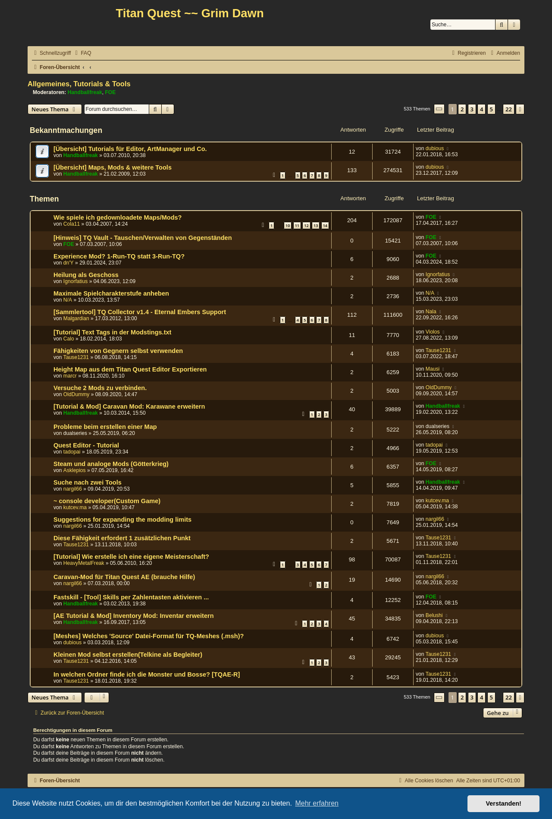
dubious (435, 148)
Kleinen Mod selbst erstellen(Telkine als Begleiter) (127, 654)
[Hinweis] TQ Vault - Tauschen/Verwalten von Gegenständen (142, 237)
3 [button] (472, 109)
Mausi (432, 369)
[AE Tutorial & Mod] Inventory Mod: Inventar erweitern (133, 615)
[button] (439, 109)
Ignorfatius (75, 281)
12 (306, 225)
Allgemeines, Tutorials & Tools (79, 84)
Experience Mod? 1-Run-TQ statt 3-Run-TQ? (119, 256)
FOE (110, 92)
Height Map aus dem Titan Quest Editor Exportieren (130, 369)
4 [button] (481, 109)
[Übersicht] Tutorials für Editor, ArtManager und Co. (130, 148)
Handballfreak (85, 92)
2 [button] (462, 109)
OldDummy (76, 394)
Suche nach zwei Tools (87, 482)
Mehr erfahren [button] (317, 803)
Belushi (434, 615)
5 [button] (491, 109)
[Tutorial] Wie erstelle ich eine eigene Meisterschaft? (131, 556)
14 (325, 225)
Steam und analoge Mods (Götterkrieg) (111, 463)
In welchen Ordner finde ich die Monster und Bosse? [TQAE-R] (146, 674)
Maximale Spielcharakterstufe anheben (111, 293)
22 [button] (508, 109)
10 (287, 225)
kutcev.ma (75, 507)
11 (297, 225)
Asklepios (74, 470)
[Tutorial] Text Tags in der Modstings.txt (112, 332)
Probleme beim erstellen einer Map (105, 426)
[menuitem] (82, 53)
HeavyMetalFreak (83, 563)
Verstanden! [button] (503, 803)
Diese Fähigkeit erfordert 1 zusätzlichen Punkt (122, 538)
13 (316, 225)
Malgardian (76, 318)
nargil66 (72, 489)
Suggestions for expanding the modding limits (122, 519)
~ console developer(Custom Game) (106, 501)
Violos (433, 332)
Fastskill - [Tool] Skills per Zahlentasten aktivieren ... (131, 597)
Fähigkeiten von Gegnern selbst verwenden (118, 350)
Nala (431, 312)
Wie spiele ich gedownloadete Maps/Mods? (117, 217)
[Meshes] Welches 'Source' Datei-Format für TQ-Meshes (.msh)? (148, 636)
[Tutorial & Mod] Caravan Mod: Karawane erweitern (129, 406)
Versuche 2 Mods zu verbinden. (100, 387)
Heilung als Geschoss (86, 274)
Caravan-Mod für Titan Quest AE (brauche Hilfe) (124, 576)
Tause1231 (76, 357)
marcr (70, 376)
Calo (68, 339)
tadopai (72, 452)
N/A (67, 300)
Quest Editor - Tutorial (86, 445)
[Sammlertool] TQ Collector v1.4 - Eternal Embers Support (139, 312)
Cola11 (71, 224)
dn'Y (68, 263)
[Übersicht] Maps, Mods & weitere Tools (112, 167)
